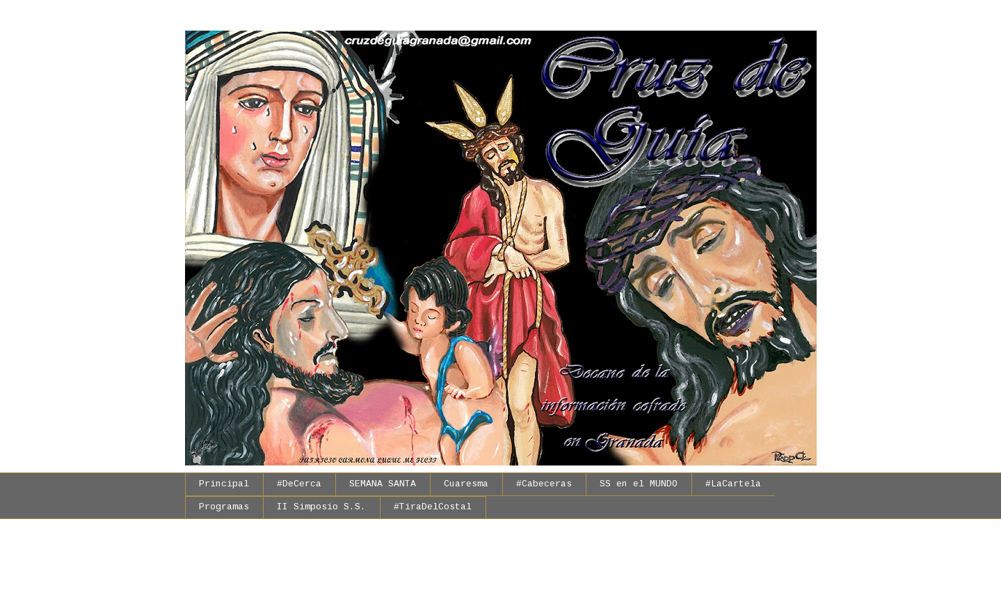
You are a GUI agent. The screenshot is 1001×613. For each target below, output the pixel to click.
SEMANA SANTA (382, 484)
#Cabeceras (544, 484)
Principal (224, 484)
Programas (224, 507)
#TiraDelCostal (433, 507)
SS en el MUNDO (639, 484)
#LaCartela (733, 484)
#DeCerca (299, 484)
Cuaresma (466, 484)
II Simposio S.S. (321, 507)
